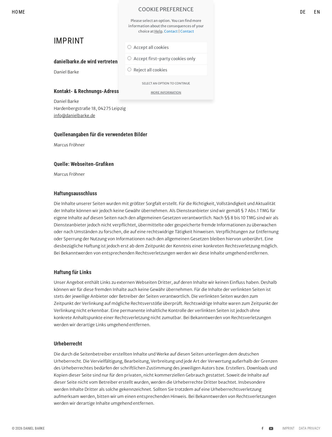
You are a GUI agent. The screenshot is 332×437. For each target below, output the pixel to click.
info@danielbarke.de (74, 115)
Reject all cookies (147, 67)
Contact (171, 28)
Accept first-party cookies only (161, 56)
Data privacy (309, 428)
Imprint (288, 428)
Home (18, 12)
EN (317, 12)
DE (303, 12)
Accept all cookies (148, 44)
